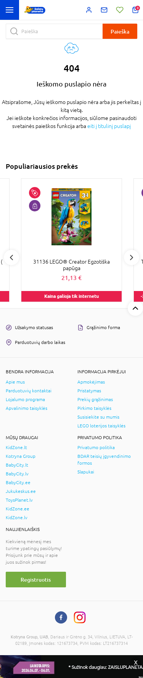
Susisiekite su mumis (98, 417)
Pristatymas (89, 390)
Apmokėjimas (91, 382)
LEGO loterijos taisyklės (101, 426)
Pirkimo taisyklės (94, 408)
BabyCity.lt (17, 465)
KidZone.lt (16, 447)
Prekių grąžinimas (95, 399)
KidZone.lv (16, 517)
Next (131, 257)
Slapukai (85, 472)
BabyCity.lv (17, 474)
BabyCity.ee (18, 482)
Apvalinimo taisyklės (26, 408)
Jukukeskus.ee (21, 491)
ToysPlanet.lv (19, 500)
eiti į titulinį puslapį (109, 126)
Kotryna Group (20, 456)
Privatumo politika (96, 447)
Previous (11, 257)
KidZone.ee (17, 509)
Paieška (120, 31)
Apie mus (15, 382)
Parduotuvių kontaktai (28, 390)
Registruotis (36, 579)
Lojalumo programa (25, 399)
